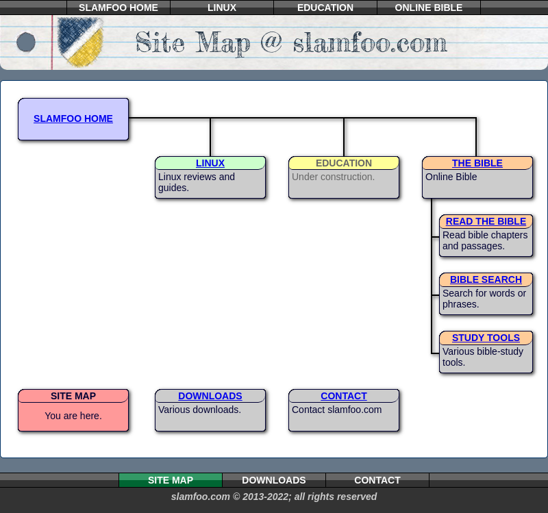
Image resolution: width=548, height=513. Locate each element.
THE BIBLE (477, 163)
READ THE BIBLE (486, 221)
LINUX (222, 7)
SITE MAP (73, 395)
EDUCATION (325, 7)
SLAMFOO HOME (118, 7)
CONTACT (343, 395)
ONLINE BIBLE (429, 7)
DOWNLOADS (210, 395)
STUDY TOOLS (486, 337)
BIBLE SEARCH (486, 279)
